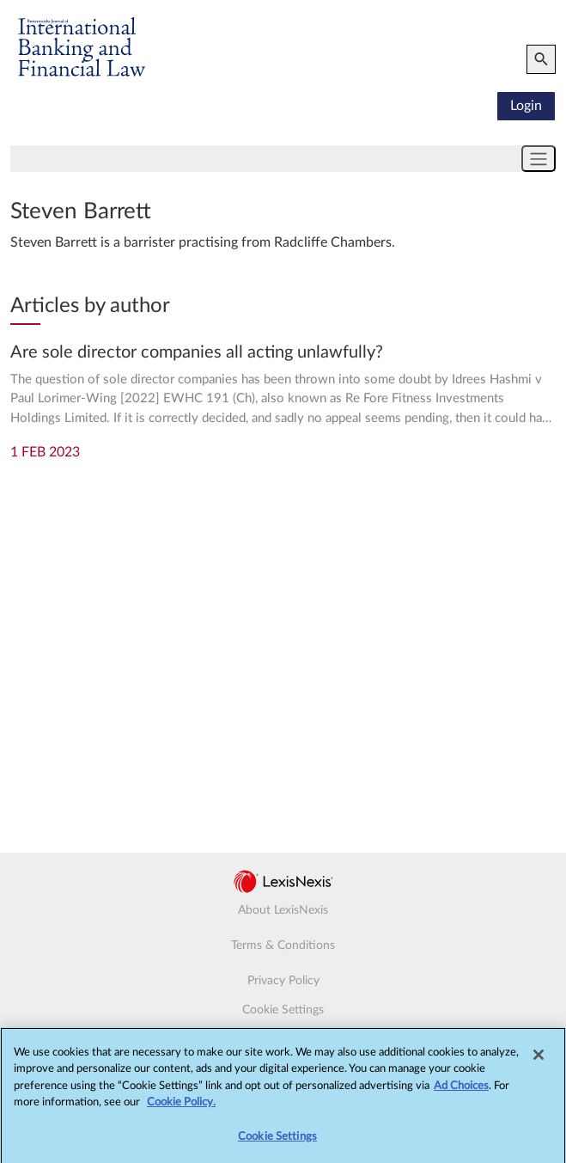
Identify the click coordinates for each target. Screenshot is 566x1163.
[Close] (538, 1060)
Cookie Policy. (181, 1107)
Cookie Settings (283, 1010)
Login (526, 106)
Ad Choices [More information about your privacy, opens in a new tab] (461, 1091)
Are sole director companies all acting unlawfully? (196, 352)
